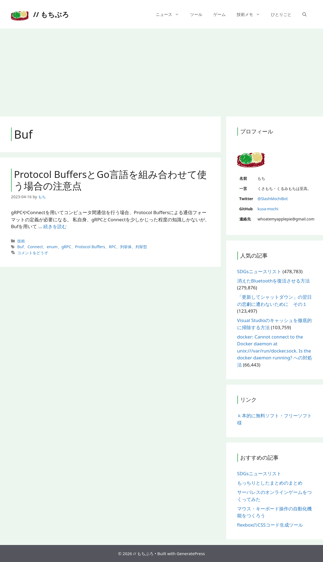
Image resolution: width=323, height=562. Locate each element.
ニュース (170, 14)
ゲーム (219, 14)
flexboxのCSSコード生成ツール (270, 525)
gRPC (66, 246)
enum (52, 246)
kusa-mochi (267, 208)
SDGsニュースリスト (259, 271)
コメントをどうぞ (32, 252)
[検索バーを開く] (304, 14)
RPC (112, 246)
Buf (20, 246)
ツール (196, 14)
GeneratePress (191, 553)
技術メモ (251, 14)
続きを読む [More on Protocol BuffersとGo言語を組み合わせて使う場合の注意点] (55, 226)
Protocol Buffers (90, 246)
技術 (21, 241)
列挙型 (141, 246)
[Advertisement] (161, 69)
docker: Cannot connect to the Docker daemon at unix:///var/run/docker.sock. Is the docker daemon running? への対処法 (274, 351)
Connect (35, 246)
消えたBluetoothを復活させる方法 (273, 281)
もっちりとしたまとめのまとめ (269, 483)
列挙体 (126, 246)
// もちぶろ (51, 14)
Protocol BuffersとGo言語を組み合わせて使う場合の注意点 (110, 180)
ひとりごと (281, 14)
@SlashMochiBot (272, 198)
